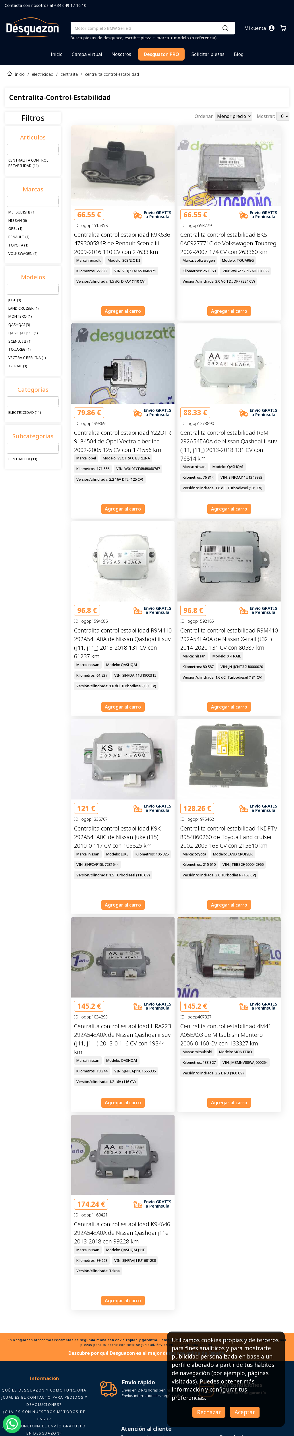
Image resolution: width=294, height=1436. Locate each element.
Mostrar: (266, 116)
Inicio (57, 54)
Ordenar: (205, 116)
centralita (69, 74)
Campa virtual (87, 54)
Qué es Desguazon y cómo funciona (44, 1390)
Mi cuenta (255, 28)
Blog (238, 54)
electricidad (42, 74)
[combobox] (10, 149)
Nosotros (121, 54)
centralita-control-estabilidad (112, 74)
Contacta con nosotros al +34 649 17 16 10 (45, 5)
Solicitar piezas (208, 54)
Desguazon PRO (161, 54)
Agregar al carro (123, 311)
